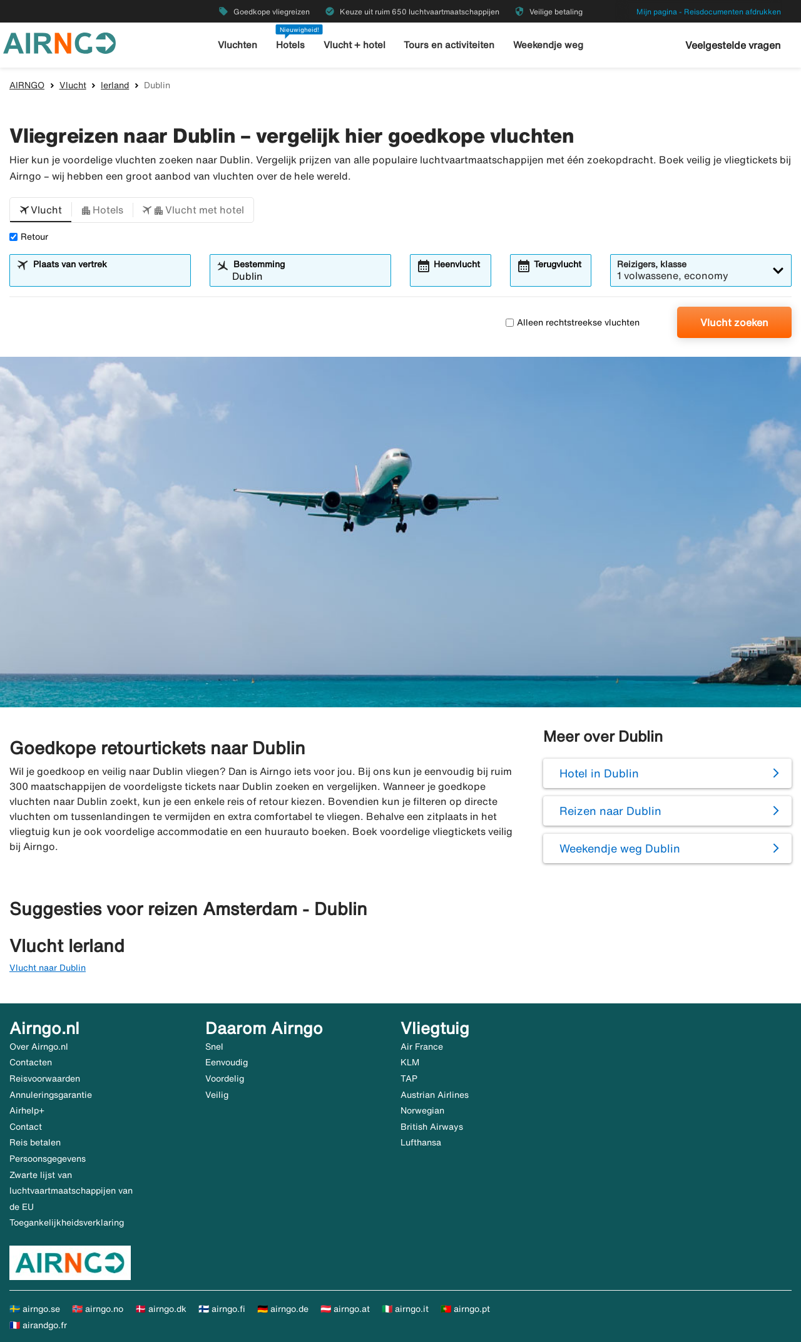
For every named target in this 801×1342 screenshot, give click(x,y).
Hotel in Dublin (599, 773)
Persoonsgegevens (47, 1158)
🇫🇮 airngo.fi (221, 1308)
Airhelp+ (26, 1110)
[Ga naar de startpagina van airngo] (59, 42)
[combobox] (108, 276)
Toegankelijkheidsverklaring (66, 1222)
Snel (214, 1046)
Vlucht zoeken (734, 322)
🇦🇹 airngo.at (345, 1308)
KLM (409, 1062)
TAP (408, 1078)
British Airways (431, 1126)
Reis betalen (35, 1142)
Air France (421, 1046)
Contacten (30, 1062)
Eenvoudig (226, 1062)
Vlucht (72, 85)
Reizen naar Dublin (610, 810)
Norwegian (422, 1110)
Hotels (290, 44)
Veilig (216, 1094)
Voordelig (224, 1078)
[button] (40, 210)
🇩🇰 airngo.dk (160, 1308)
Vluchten (237, 44)
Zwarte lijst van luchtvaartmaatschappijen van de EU (71, 1190)
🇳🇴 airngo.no (97, 1308)
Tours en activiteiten (449, 44)
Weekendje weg (548, 44)
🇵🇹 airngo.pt (465, 1308)
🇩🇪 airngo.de (283, 1308)
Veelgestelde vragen (733, 45)
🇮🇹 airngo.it (405, 1308)
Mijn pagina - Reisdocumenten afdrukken (708, 12)
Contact (25, 1126)
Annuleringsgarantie (50, 1094)
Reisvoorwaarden (44, 1078)
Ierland (115, 85)
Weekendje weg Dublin (619, 848)
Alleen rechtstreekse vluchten (573, 322)
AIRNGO (26, 85)
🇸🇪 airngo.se (34, 1308)
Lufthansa (420, 1142)
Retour (28, 236)
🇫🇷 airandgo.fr (38, 1325)
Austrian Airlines (434, 1094)
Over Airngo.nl (38, 1046)
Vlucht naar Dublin (47, 967)
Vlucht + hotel (354, 44)
